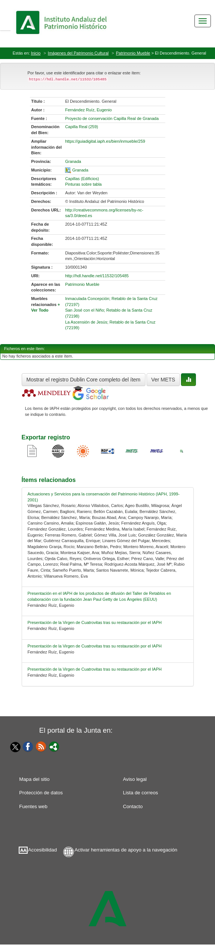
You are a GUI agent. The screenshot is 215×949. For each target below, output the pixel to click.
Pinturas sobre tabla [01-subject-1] (83, 184)
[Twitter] (13, 747)
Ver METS (163, 380)
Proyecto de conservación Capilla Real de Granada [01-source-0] (112, 118)
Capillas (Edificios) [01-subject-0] (82, 178)
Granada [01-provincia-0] (73, 161)
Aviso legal (135, 779)
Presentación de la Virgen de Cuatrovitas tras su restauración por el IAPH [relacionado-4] (95, 669)
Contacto (133, 806)
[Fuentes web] (41, 746)
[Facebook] (28, 746)
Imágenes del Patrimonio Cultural (78, 53)
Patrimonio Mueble (133, 53)
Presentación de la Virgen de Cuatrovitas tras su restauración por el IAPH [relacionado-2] (95, 622)
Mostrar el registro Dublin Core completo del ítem (84, 380)
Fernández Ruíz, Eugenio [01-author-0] (88, 110)
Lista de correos (140, 792)
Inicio (36, 53)
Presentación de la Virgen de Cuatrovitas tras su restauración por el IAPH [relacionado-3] (95, 646)
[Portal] (54, 746)
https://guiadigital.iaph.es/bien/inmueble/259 (105, 141)
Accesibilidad (42, 850)
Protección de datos (41, 792)
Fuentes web (33, 806)
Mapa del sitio (34, 779)
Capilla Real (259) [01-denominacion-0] (81, 126)
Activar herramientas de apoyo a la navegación (125, 850)
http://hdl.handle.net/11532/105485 (97, 275)
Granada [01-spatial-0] (80, 170)
